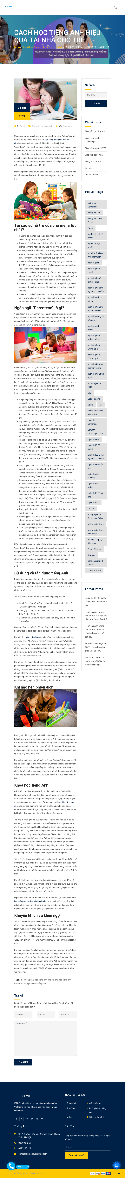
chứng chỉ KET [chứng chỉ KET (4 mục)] (94, 213)
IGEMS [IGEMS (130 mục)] (90, 405)
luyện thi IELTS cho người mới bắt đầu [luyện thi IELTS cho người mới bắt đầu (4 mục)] (96, 457)
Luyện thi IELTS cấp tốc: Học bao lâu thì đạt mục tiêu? (96, 602)
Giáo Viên (71, 1108)
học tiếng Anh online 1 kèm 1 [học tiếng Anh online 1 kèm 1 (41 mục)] (94, 337)
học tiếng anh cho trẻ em (46, 980)
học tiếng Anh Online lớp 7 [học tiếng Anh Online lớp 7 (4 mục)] (94, 357)
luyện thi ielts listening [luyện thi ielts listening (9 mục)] (93, 476)
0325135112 (24, 1148)
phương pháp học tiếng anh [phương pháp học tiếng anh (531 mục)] (95, 541)
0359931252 (24, 1143)
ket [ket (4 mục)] (101, 405)
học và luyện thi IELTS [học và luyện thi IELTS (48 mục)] (94, 385)
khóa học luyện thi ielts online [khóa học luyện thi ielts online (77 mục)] (95, 412)
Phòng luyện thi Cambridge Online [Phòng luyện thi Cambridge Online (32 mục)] (95, 516)
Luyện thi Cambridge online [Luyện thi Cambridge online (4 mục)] (95, 432)
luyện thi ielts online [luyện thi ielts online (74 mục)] (93, 485)
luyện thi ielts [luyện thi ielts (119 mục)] (93, 439)
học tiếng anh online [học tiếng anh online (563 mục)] (93, 328)
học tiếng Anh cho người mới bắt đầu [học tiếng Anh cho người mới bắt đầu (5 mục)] (96, 290)
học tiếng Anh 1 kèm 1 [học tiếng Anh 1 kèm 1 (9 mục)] (94, 270)
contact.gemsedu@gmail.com (32, 1154)
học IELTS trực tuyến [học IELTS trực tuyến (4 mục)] (94, 245)
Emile (22, 126)
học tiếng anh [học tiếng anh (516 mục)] (93, 263)
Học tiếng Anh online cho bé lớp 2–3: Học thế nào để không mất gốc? (96, 616)
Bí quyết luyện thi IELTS (95, 148)
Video (69, 1117)
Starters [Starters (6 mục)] (91, 555)
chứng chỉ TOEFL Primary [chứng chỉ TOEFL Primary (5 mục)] (95, 220)
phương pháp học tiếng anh (33, 983)
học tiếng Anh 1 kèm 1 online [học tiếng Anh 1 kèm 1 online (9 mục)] (94, 280)
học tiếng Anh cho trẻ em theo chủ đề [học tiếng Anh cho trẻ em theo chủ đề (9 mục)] (96, 309)
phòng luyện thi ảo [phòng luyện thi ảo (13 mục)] (96, 524)
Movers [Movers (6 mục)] (91, 508)
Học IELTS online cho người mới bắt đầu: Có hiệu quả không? (95, 661)
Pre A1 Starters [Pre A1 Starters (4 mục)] (94, 549)
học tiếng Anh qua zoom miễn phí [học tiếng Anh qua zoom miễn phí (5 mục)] (95, 366)
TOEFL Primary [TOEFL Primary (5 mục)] (94, 570)
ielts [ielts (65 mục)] (89, 393)
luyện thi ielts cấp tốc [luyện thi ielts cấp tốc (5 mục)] (95, 466)
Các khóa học (95, 1103)
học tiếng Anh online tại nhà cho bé (30, 901)
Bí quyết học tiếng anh (42, 126)
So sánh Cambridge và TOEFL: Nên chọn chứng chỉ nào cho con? (96, 647)
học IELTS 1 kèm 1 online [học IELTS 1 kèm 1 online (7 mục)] (95, 236)
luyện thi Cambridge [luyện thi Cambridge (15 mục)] (92, 422)
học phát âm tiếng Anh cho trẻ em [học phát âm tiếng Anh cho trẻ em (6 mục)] (95, 255)
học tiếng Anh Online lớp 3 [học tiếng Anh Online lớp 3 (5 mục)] (94, 347)
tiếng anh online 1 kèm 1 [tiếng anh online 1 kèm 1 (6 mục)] (95, 563)
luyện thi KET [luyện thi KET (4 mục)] (93, 503)
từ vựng (88, 168)
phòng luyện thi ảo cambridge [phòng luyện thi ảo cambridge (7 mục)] (96, 532)
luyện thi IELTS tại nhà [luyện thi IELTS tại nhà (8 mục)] (95, 495)
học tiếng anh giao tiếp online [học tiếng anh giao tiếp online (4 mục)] (96, 318)
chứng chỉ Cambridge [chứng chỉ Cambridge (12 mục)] (92, 205)
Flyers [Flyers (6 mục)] (90, 228)
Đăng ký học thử (96, 1117)
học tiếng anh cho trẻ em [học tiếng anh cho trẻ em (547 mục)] (95, 299)
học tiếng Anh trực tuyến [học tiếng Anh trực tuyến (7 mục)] (96, 376)
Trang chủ (71, 1103)
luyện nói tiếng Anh (33, 637)
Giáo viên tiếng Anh (94, 155)
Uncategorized (91, 174)
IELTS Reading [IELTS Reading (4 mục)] (94, 399)
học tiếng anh (27, 980)
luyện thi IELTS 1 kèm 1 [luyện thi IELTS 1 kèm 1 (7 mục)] (95, 447)
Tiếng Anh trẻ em (93, 161)
